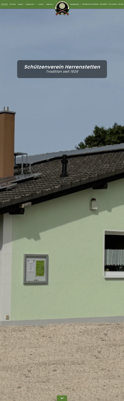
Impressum (100, 371)
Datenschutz (110, 371)
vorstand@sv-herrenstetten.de (31, 261)
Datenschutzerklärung (93, 336)
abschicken (90, 341)
